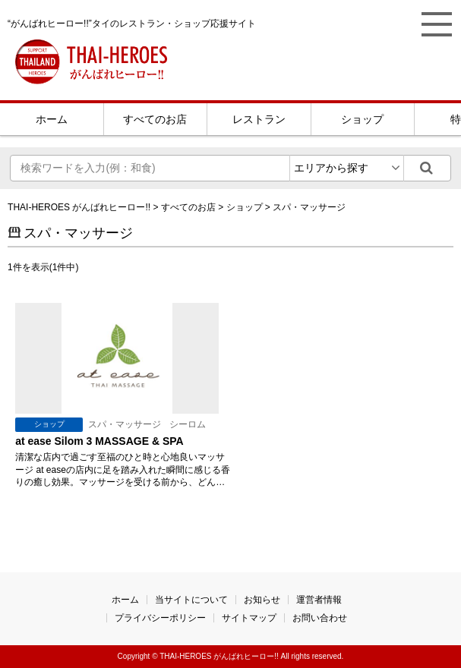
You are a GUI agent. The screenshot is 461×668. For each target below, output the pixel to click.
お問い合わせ (319, 618)
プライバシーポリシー (160, 618)
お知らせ (262, 599)
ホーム (52, 119)
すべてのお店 (155, 119)
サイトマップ (249, 618)
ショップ (362, 119)
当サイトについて (191, 599)
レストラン (259, 119)
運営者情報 (319, 599)
